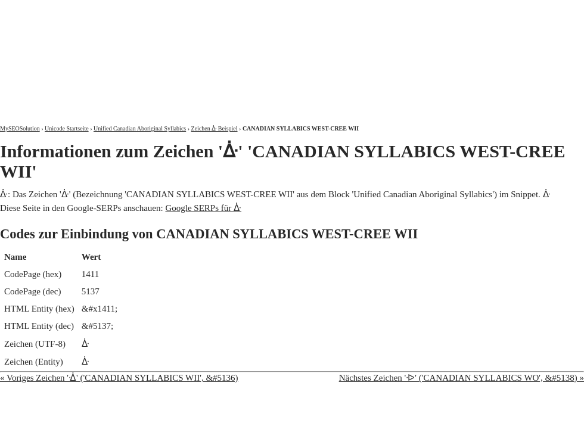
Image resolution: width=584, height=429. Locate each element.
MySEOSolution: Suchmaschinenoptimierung (140, 53)
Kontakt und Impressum (522, 10)
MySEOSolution (20, 128)
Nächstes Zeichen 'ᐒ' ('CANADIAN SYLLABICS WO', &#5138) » (461, 378)
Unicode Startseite (67, 128)
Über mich (431, 10)
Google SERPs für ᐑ (203, 208)
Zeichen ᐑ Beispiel (214, 128)
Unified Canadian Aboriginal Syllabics (140, 128)
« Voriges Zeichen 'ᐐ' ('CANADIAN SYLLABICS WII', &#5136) (119, 378)
